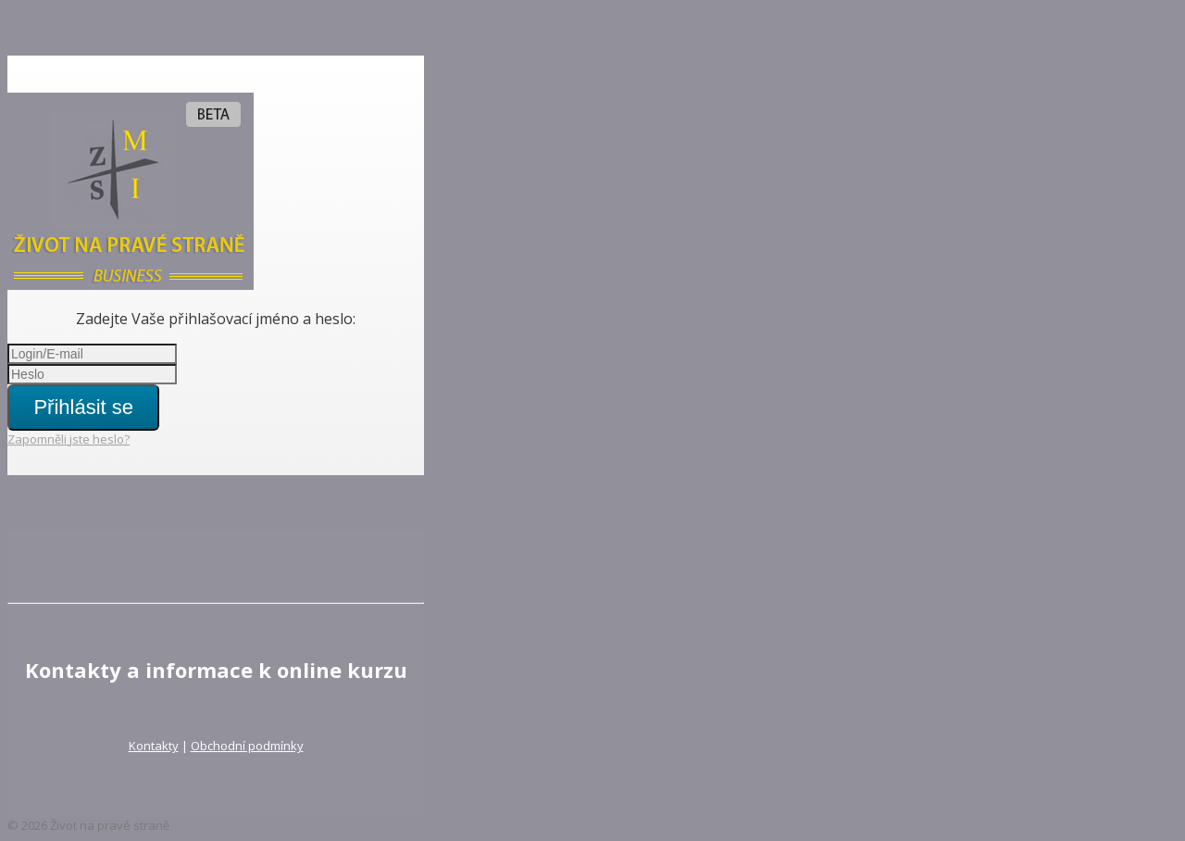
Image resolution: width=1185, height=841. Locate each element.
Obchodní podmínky (247, 745)
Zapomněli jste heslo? (68, 439)
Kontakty (154, 745)
